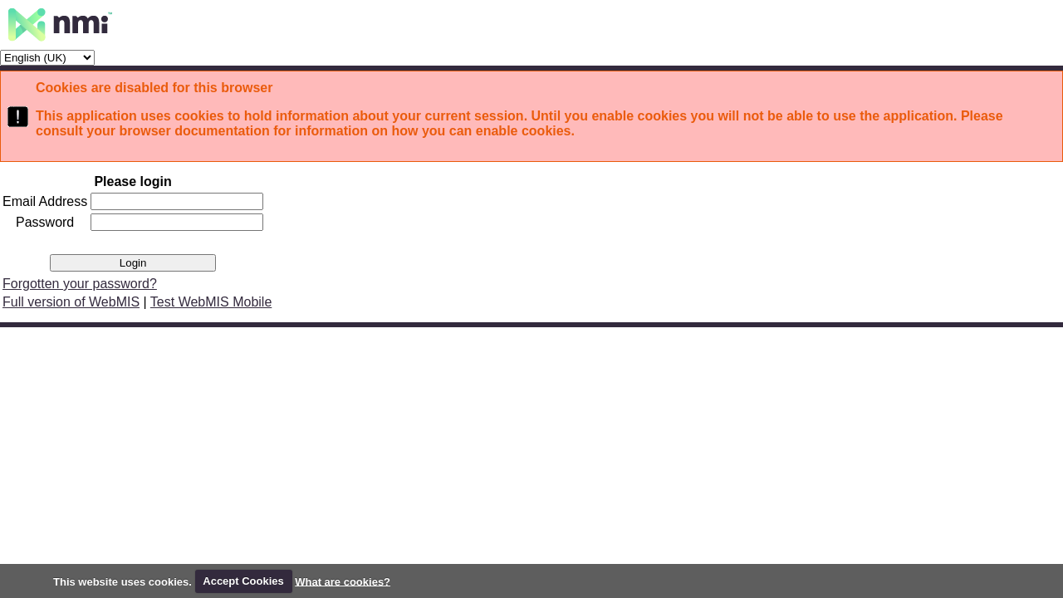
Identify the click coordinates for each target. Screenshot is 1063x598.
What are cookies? (342, 581)
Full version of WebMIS (71, 302)
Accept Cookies (243, 581)
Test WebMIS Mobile (211, 302)
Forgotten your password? (79, 284)
